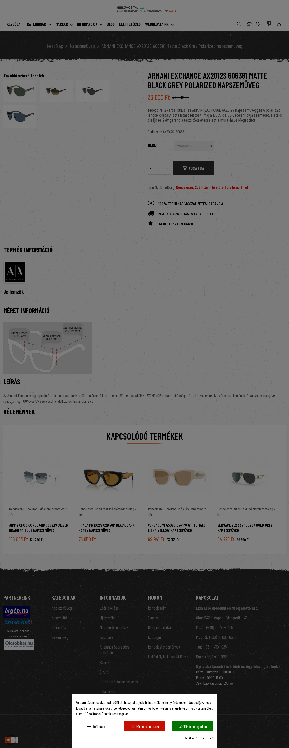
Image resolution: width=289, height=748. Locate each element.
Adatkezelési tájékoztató (199, 738)
